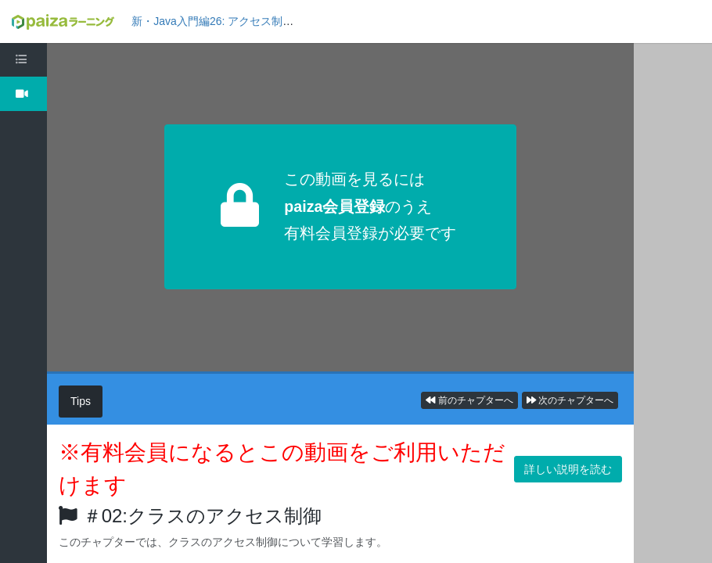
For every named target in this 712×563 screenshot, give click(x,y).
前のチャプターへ (469, 400)
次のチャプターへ (570, 400)
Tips (80, 401)
